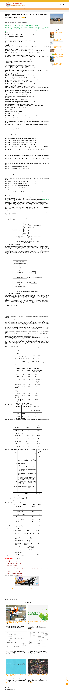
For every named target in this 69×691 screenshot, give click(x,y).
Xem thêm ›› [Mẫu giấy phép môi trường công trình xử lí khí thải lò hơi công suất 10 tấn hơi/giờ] (8, 628)
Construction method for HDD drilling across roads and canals (58, 40)
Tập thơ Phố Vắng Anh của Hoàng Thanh (58, 33)
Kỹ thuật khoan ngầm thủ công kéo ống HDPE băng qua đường (58, 50)
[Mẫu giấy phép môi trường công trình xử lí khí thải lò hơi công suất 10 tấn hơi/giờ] (15, 4)
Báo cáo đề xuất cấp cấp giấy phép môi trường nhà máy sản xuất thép (37, 675)
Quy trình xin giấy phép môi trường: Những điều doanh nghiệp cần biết (37, 622)
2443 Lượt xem (17, 17)
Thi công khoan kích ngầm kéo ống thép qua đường (58, 57)
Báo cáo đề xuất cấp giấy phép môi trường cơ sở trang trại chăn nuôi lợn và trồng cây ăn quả (16, 675)
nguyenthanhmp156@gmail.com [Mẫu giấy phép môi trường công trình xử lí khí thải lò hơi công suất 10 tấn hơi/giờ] (24, 0)
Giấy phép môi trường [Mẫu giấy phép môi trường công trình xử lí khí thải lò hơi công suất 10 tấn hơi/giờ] (9, 27)
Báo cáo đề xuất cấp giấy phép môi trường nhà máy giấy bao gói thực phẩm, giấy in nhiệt (38, 648)
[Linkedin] (13, 599)
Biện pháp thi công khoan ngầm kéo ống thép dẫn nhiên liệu (58, 43)
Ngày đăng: (7, 17)
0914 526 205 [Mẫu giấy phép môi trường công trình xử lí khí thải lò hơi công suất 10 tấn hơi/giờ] (16, 0)
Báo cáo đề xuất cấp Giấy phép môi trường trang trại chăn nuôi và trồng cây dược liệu (16, 648)
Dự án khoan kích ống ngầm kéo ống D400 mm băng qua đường (58, 61)
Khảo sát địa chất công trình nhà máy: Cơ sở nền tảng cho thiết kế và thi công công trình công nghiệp (16, 622)
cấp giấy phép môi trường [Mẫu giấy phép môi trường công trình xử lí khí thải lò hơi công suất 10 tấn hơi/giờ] (17, 191)
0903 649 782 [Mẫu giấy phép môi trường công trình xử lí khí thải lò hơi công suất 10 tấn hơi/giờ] (11, 0)
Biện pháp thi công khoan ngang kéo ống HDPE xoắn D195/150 (58, 47)
